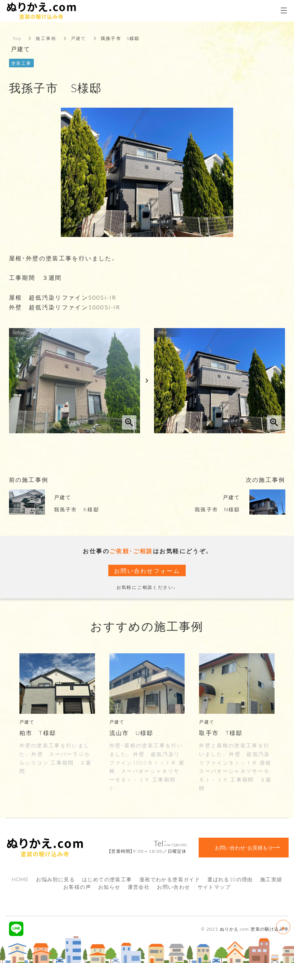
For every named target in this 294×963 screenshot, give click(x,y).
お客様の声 (77, 886)
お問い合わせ (173, 886)
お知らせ (109, 886)
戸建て (78, 38)
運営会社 (139, 886)
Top (17, 38)
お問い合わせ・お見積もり (244, 847)
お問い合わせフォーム (147, 570)
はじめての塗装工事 (107, 879)
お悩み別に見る (55, 879)
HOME (20, 879)
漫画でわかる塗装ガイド (169, 879)
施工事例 (46, 38)
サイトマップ (214, 886)
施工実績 (271, 879)
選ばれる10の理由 (230, 879)
